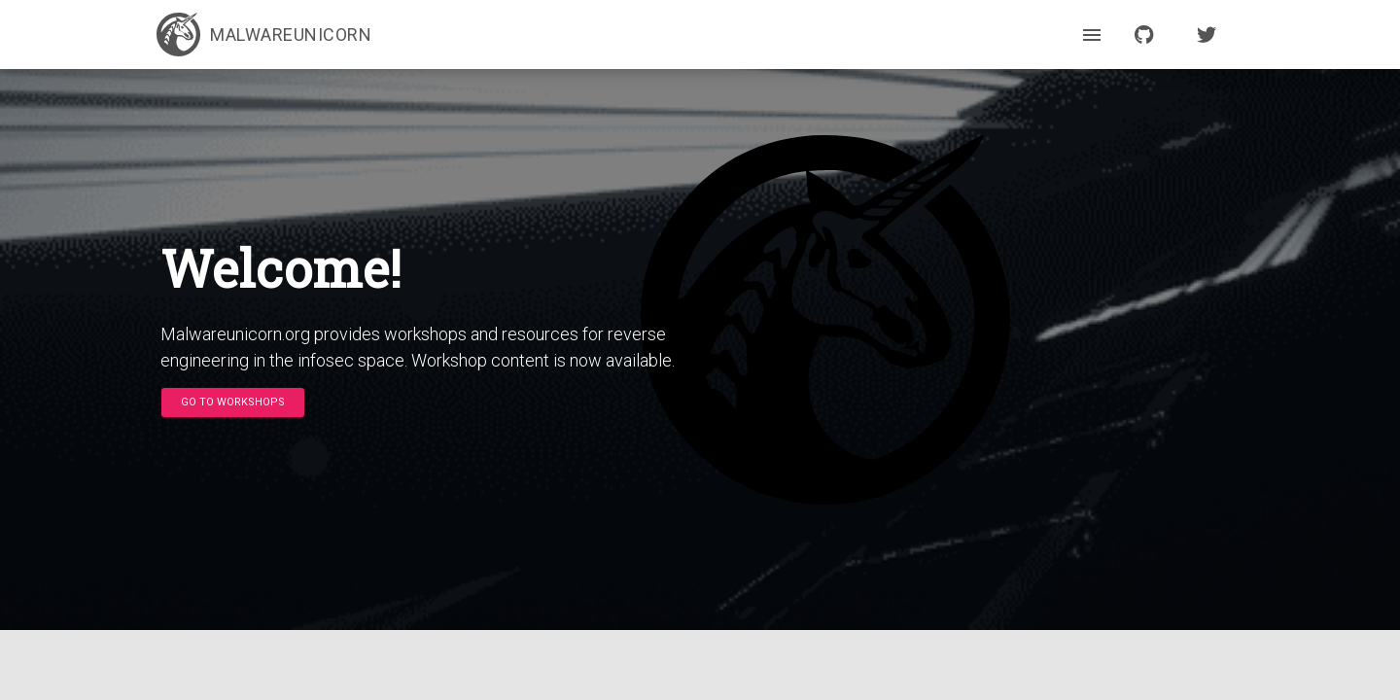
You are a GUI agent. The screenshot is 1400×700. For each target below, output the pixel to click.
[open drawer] (1091, 35)
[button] (232, 402)
